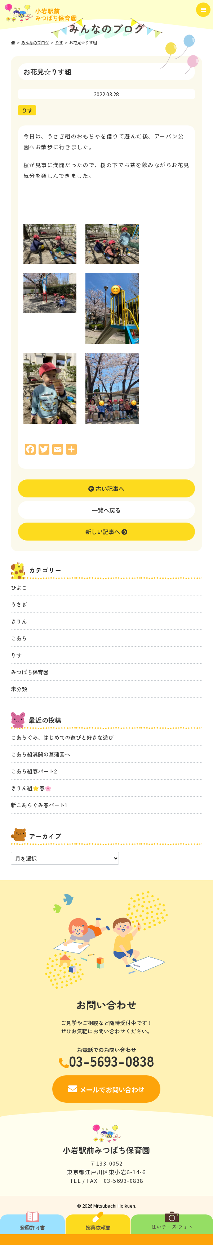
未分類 (19, 689)
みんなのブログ (35, 42)
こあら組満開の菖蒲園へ (40, 754)
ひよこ (19, 587)
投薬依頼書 (98, 1222)
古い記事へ (106, 488)
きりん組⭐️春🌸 (31, 788)
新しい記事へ (106, 531)
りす (59, 42)
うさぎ (19, 604)
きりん (19, 621)
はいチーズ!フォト (172, 1222)
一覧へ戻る (106, 510)
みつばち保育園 (30, 672)
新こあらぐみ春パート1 (39, 805)
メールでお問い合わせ (112, 1089)
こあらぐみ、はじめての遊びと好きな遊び (62, 737)
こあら (19, 638)
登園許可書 (32, 1222)
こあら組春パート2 (34, 771)
